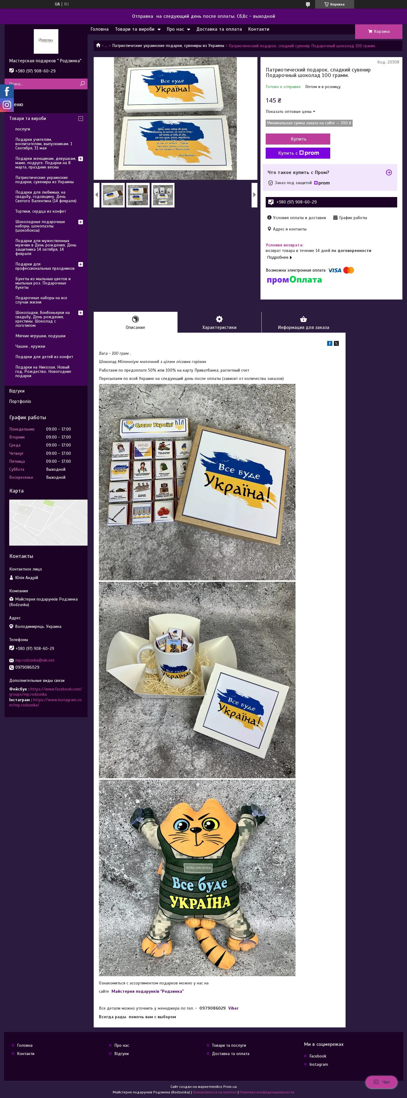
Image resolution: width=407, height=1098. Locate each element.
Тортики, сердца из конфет (40, 211)
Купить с (298, 153)
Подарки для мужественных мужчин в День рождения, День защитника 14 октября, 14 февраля (45, 247)
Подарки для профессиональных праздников (45, 266)
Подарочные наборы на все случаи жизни (41, 300)
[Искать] (82, 84)
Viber (233, 1008)
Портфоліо (20, 401)
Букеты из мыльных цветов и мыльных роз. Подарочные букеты (43, 283)
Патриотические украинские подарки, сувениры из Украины (168, 45)
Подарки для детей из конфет (44, 356)
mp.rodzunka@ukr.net (35, 660)
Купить (299, 139)
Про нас (175, 29)
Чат (381, 1082)
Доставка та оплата (219, 29)
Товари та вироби (135, 29)
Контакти (258, 29)
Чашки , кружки (30, 346)
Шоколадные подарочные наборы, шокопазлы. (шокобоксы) (40, 226)
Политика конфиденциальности (267, 1092)
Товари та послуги (229, 1045)
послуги (22, 129)
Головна (100, 29)
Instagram (318, 1064)
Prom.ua (230, 1086)
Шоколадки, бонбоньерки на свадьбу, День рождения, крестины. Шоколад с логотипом (42, 319)
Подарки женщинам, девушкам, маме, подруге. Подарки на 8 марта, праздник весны (45, 163)
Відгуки (17, 391)
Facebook (317, 1056)
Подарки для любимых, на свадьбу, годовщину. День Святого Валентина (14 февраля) (45, 196)
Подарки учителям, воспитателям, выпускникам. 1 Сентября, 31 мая (43, 144)
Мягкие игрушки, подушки (40, 335)
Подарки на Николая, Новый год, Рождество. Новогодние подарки (43, 371)
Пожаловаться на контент (215, 1092)
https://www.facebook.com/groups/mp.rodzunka (45, 691)
